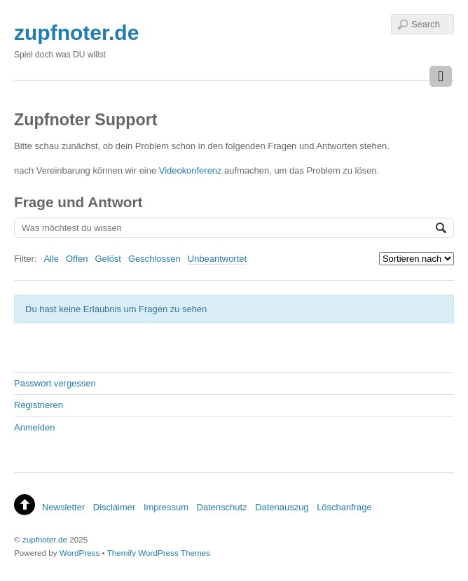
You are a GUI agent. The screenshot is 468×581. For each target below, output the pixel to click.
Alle (51, 258)
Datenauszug (281, 507)
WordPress (79, 552)
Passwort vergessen (55, 383)
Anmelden (34, 427)
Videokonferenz (190, 170)
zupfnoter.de (44, 539)
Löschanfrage (344, 507)
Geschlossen (154, 258)
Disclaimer (114, 507)
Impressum (166, 507)
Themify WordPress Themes (158, 552)
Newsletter (63, 507)
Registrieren (38, 405)
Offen (77, 258)
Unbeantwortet (217, 258)
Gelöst (108, 258)
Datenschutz (222, 507)
